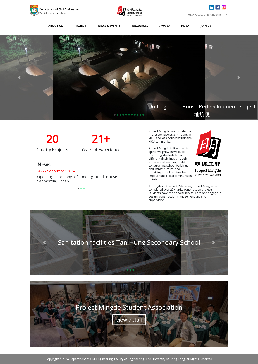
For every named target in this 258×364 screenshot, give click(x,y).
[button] (19, 77)
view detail (129, 319)
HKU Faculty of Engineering (205, 14)
